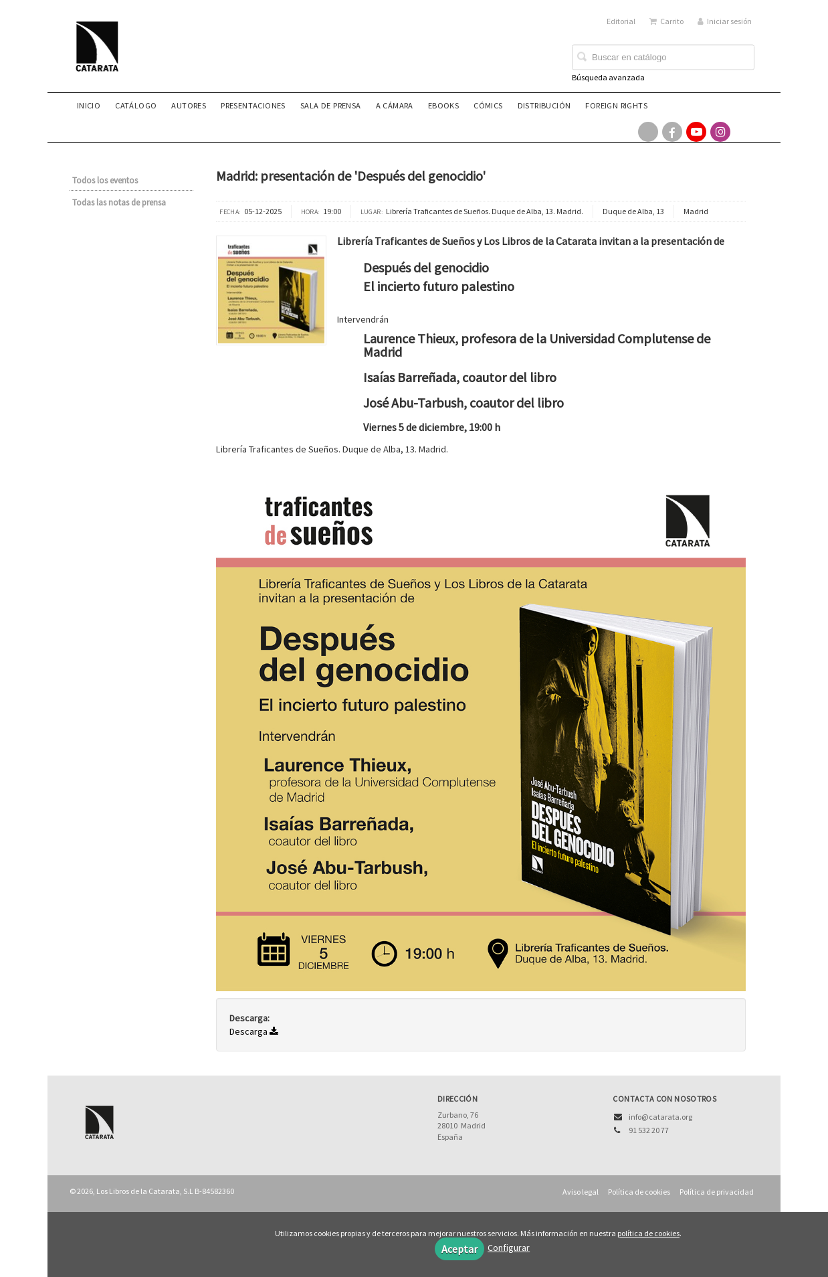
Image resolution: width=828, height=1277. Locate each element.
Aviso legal (580, 1192)
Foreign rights (616, 105)
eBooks (443, 105)
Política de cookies (639, 1192)
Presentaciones (253, 105)
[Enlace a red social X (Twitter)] (648, 132)
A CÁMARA (394, 105)
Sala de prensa (330, 105)
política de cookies (648, 1233)
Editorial (621, 21)
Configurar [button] (509, 1248)
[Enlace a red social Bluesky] (744, 132)
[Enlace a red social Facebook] (672, 132)
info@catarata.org (660, 1117)
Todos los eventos (105, 180)
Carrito (666, 21)
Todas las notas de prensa (119, 202)
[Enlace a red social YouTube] (696, 132)
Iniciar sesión (725, 21)
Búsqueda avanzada (608, 77)
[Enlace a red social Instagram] (720, 132)
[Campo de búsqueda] (663, 57)
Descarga (253, 1031)
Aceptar (459, 1249)
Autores (188, 105)
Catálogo (136, 105)
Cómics (488, 105)
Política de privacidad (717, 1192)
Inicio (88, 105)
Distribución (544, 105)
